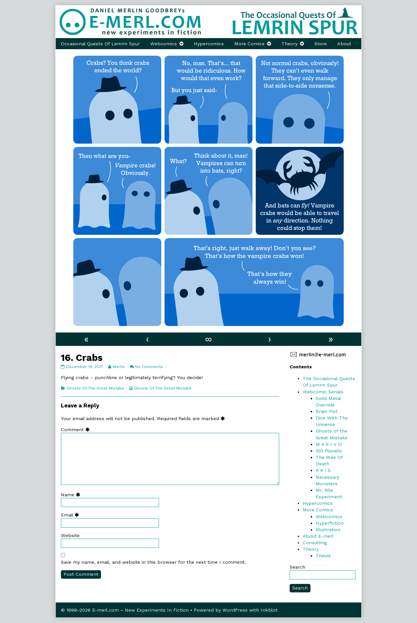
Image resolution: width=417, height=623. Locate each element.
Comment (77, 429)
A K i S (323, 470)
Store (320, 43)
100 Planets (329, 450)
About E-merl (318, 536)
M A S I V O (329, 444)
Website (70, 535)
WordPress (235, 610)
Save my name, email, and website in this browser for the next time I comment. (153, 562)
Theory (289, 43)
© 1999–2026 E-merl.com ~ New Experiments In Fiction (125, 610)
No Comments (149, 366)
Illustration (328, 529)
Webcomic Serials (323, 391)
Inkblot (269, 610)
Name (72, 494)
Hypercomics (209, 43)
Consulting (315, 542)
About (344, 43)
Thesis (323, 555)
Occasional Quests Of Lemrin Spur (100, 43)
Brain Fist (327, 411)
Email (71, 514)
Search (297, 567)
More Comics (249, 43)
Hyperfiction (330, 523)
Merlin (118, 366)
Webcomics (163, 43)
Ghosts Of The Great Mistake (95, 388)
